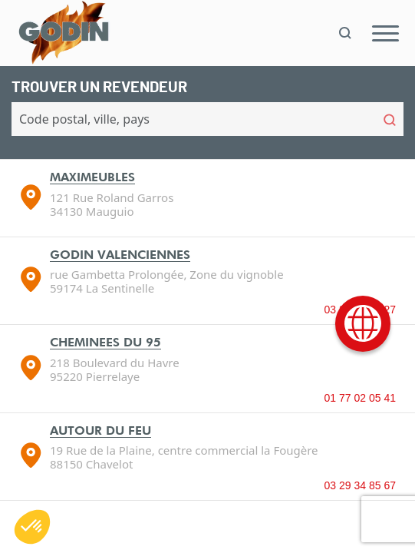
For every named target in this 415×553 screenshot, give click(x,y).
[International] (362, 324)
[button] (32, 526)
